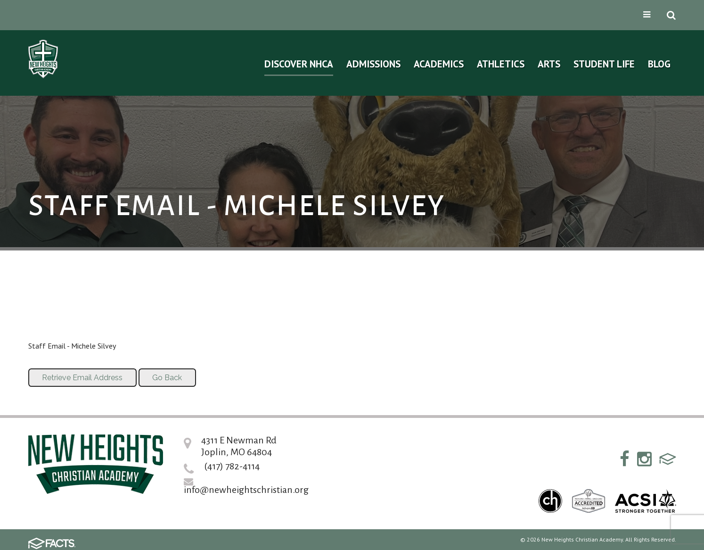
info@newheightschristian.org (246, 489)
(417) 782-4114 (232, 466)
